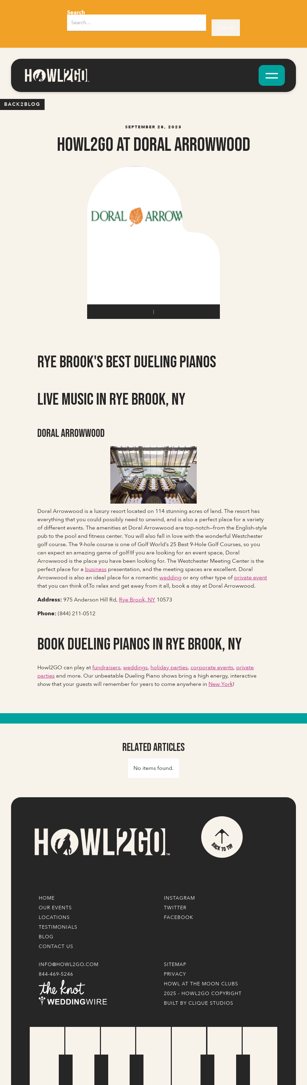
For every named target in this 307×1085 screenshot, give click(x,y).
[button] (272, 75)
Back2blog (22, 104)
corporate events (211, 667)
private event (250, 577)
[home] (56, 75)
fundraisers (106, 667)
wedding (170, 577)
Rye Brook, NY (137, 600)
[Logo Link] (101, 842)
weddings (135, 667)
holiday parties (169, 667)
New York (220, 684)
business (95, 569)
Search (76, 12)
